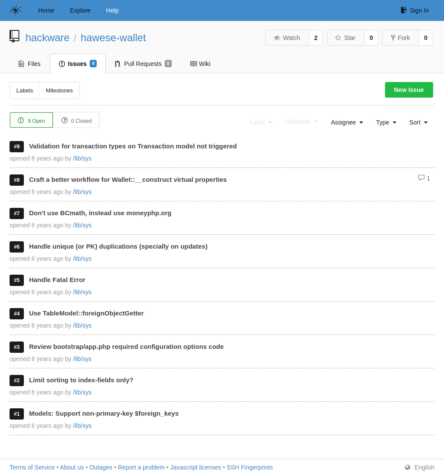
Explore (80, 10)
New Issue (409, 89)
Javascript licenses (196, 467)
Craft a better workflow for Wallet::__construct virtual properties (128, 179)
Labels (24, 90)
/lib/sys (82, 158)
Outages (100, 467)
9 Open (31, 120)
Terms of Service (32, 467)
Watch (286, 37)
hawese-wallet (113, 37)
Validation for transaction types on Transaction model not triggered (133, 146)
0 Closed (76, 120)
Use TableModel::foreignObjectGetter (86, 313)
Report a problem (141, 467)
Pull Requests (143, 64)
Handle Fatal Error (57, 279)
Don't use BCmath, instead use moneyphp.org (100, 213)
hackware (48, 37)
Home (46, 10)
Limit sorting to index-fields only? (81, 380)
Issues (78, 64)
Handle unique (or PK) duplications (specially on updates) (118, 246)
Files (30, 63)
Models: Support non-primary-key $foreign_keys (104, 413)
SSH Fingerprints (250, 467)
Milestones (59, 90)
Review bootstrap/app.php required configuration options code (126, 346)
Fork (400, 37)
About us (72, 467)
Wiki (200, 63)
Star (345, 37)
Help (112, 10)
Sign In (415, 10)
